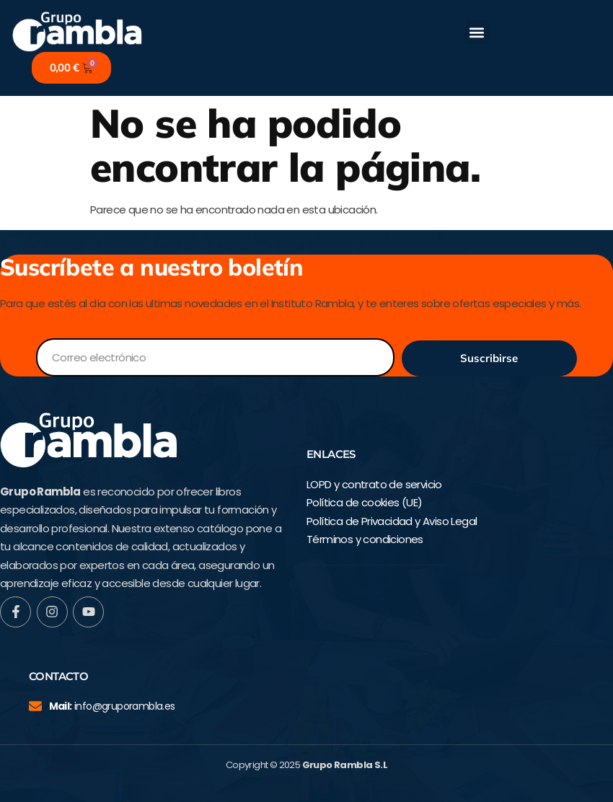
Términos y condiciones (364, 539)
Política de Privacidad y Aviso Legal (391, 521)
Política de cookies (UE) (364, 502)
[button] (477, 32)
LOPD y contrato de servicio (374, 484)
